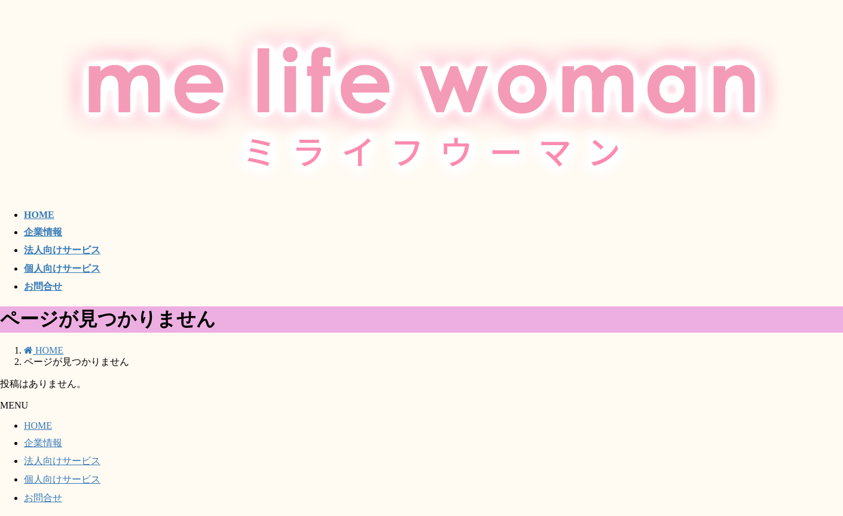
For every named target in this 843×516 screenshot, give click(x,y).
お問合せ (43, 498)
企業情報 (43, 443)
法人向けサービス (62, 461)
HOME (38, 425)
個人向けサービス (62, 479)
